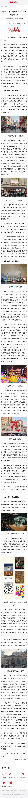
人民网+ (10, 775)
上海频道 (7, 6)
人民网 (1, 6)
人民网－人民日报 (21, 23)
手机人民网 (16, 775)
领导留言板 (22, 775)
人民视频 (4, 783)
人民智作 (10, 783)
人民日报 (4, 775)
